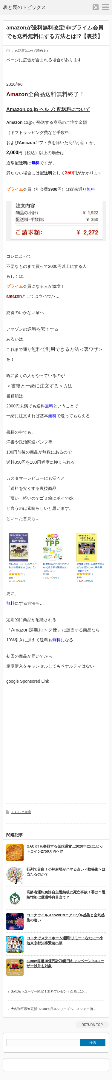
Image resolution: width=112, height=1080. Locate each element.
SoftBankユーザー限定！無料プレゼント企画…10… (49, 991)
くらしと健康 (21, 812)
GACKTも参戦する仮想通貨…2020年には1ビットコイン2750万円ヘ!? (65, 849)
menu (105, 7)
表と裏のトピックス (24, 7)
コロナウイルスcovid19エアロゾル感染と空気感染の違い (66, 917)
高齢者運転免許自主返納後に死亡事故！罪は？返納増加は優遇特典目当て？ (66, 894)
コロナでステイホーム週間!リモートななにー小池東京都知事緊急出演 (65, 940)
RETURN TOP (92, 1024)
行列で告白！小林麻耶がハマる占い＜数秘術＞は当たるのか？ (66, 871)
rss (96, 7)
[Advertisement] (56, 739)
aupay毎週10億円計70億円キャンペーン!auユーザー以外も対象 (65, 963)
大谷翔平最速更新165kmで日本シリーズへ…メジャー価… (53, 1009)
